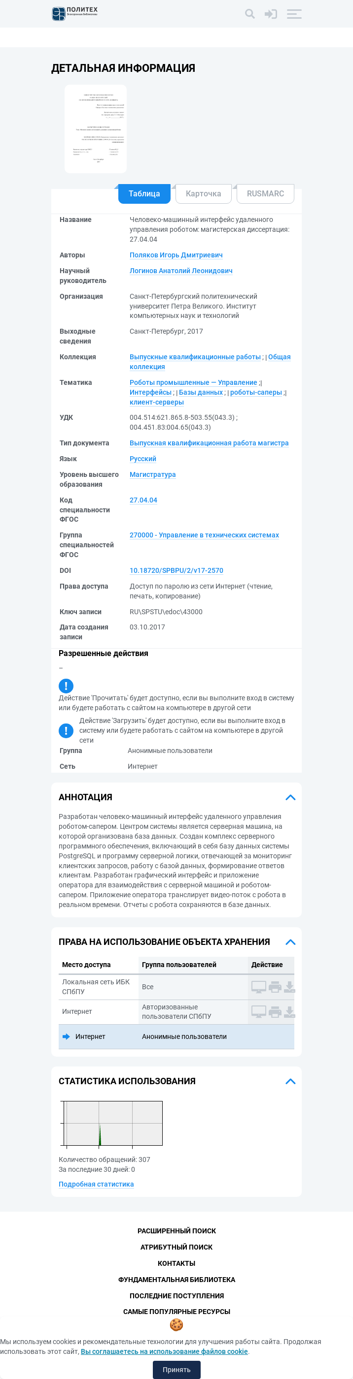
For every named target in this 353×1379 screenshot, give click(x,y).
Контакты (176, 1263)
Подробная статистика (96, 1184)
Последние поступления (177, 1296)
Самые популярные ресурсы (176, 1312)
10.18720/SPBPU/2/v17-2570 (176, 570)
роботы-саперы (256, 392)
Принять (177, 1370)
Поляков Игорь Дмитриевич (176, 255)
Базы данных (201, 392)
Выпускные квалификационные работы (195, 357)
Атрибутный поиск (176, 1247)
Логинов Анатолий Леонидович (181, 271)
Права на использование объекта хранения (164, 942)
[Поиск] (250, 14)
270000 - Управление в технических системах (204, 535)
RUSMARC (265, 193)
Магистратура (153, 474)
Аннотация (85, 797)
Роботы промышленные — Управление (193, 382)
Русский (143, 459)
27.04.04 (143, 500)
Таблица (144, 193)
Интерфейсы (151, 392)
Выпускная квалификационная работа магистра (209, 443)
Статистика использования (127, 1081)
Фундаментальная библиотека (176, 1280)
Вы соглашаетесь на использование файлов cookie (164, 1351)
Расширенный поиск (177, 1231)
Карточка (203, 193)
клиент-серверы (157, 402)
